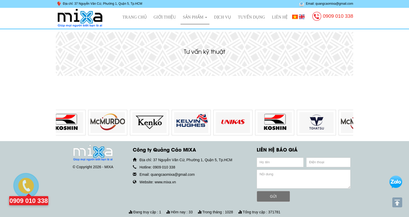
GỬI (273, 196)
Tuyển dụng (251, 17)
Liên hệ (280, 17)
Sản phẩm (195, 17)
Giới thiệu (165, 17)
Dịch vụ (222, 17)
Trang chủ (134, 17)
